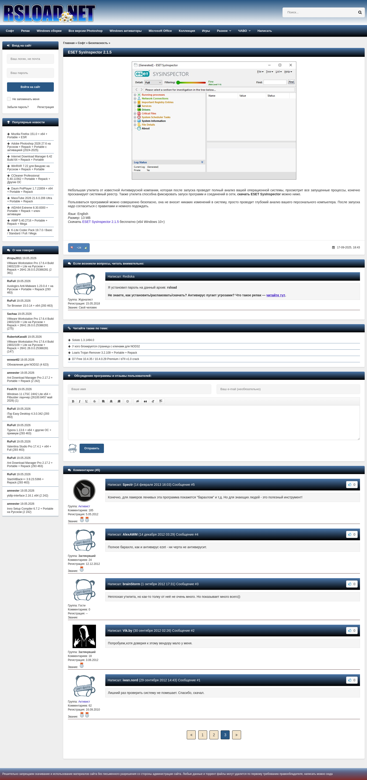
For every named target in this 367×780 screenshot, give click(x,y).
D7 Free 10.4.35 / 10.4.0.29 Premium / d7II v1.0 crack (105, 359)
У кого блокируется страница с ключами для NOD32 (106, 346)
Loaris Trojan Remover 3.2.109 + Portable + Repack (104, 352)
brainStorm (131, 584)
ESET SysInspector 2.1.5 (100, 222)
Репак (25, 31)
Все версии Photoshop (86, 31)
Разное (222, 31)
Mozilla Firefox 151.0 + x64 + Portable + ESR (27, 135)
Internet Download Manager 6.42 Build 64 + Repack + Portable (29, 158)
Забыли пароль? (18, 107)
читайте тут (275, 295)
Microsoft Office (160, 31)
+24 (79, 247)
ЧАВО (242, 31)
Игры (206, 31)
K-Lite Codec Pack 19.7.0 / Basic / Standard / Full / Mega (29, 232)
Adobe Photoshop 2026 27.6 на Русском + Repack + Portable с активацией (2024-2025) (29, 147)
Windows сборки (49, 31)
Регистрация (45, 107)
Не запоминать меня (25, 99)
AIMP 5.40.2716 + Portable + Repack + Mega (27, 222)
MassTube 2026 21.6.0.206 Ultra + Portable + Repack (29, 199)
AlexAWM (130, 534)
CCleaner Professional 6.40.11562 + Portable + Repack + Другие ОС (28, 179)
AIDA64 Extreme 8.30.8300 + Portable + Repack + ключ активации (27, 211)
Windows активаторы (126, 31)
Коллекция (187, 31)
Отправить (91, 448)
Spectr (128, 484)
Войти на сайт (30, 87)
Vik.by (127, 630)
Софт (10, 31)
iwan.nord (130, 680)
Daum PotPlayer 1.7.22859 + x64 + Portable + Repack (30, 190)
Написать (264, 31)
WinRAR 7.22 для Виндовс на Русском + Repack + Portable (28, 167)
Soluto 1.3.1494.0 (83, 340)
